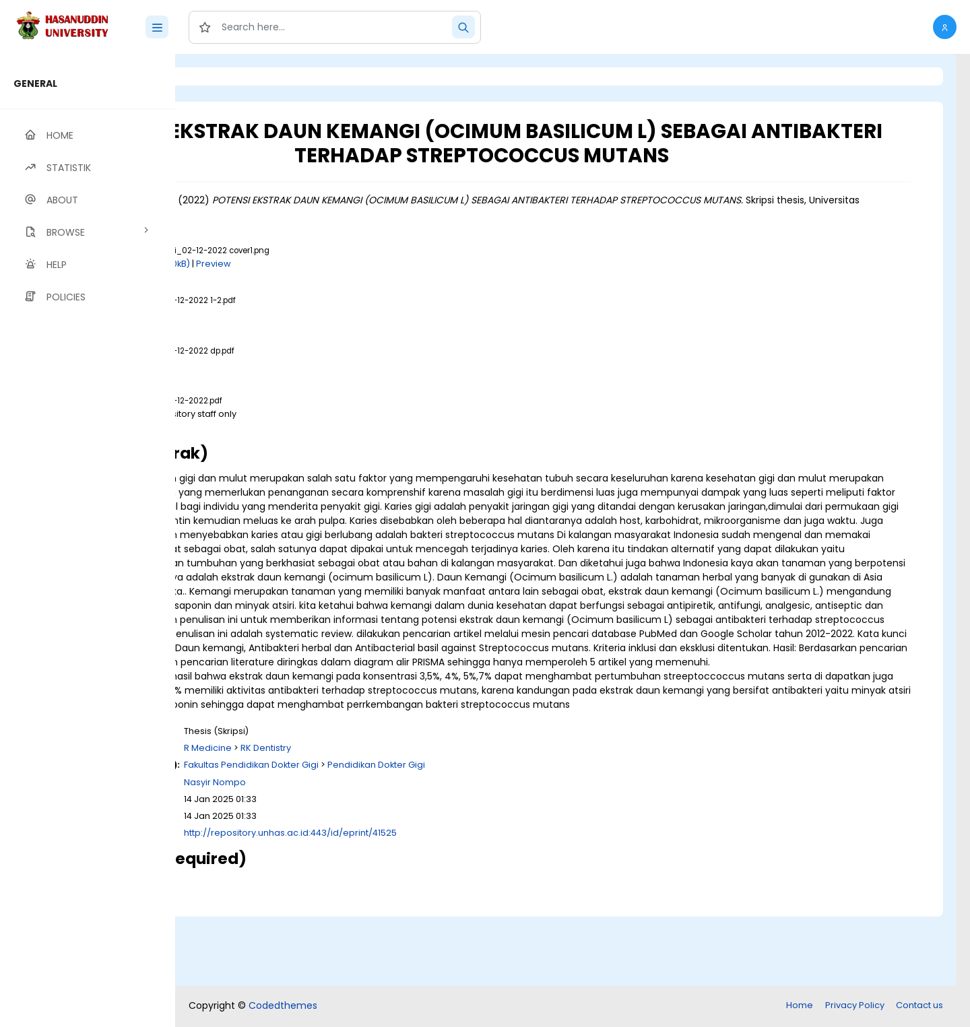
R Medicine (376, 818)
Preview (381, 263)
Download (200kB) (318, 263)
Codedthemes (283, 1007)
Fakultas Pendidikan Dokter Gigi (419, 835)
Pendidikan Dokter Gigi (544, 835)
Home (799, 1006)
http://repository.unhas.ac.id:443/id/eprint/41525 (458, 903)
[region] (87, 540)
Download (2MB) (295, 426)
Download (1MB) (294, 313)
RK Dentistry (434, 818)
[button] (945, 27)
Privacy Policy (854, 1006)
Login (232, 76)
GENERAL (35, 83)
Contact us (919, 1006)
